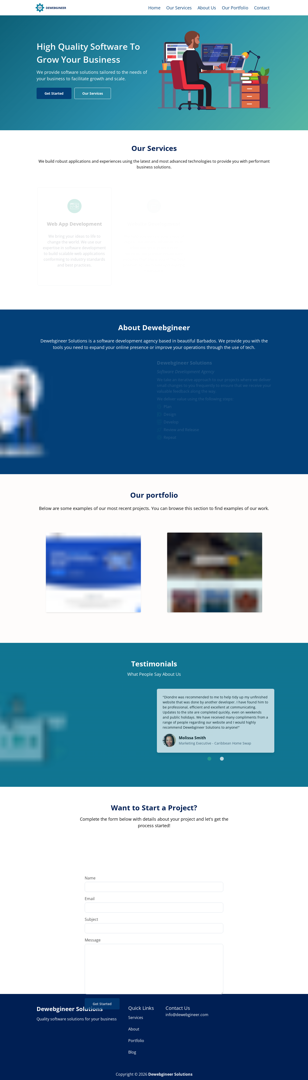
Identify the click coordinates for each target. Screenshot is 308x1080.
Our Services (179, 8)
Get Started (54, 93)
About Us (207, 8)
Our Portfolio (235, 8)
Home (154, 8)
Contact (262, 8)
